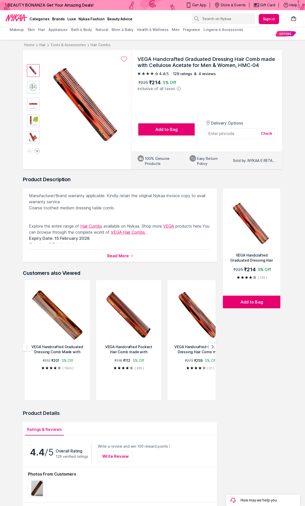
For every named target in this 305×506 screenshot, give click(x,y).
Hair (42, 45)
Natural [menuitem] (102, 29)
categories (39, 19)
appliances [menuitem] (58, 29)
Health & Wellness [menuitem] (153, 29)
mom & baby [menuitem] (122, 29)
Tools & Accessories (68, 45)
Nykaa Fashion (92, 19)
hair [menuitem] (41, 29)
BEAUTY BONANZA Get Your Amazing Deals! (51, 5)
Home (29, 45)
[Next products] (212, 347)
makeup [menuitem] (17, 29)
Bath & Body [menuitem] (81, 29)
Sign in (269, 19)
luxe (71, 19)
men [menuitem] (175, 29)
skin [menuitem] (31, 29)
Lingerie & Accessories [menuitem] (223, 29)
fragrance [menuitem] (191, 29)
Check (266, 133)
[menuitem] (285, 34)
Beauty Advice (119, 19)
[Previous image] (29, 151)
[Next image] (37, 151)
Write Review (115, 456)
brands (58, 19)
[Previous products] (27, 347)
